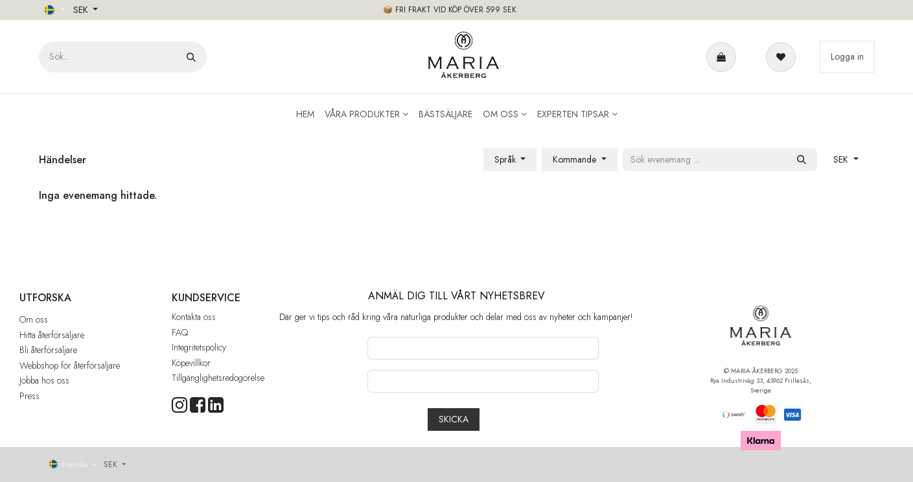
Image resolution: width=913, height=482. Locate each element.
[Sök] (191, 57)
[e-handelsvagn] (723, 57)
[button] (454, 419)
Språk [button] (506, 159)
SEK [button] (82, 9)
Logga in (847, 56)
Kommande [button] (576, 159)
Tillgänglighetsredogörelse (218, 377)
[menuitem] (305, 114)
